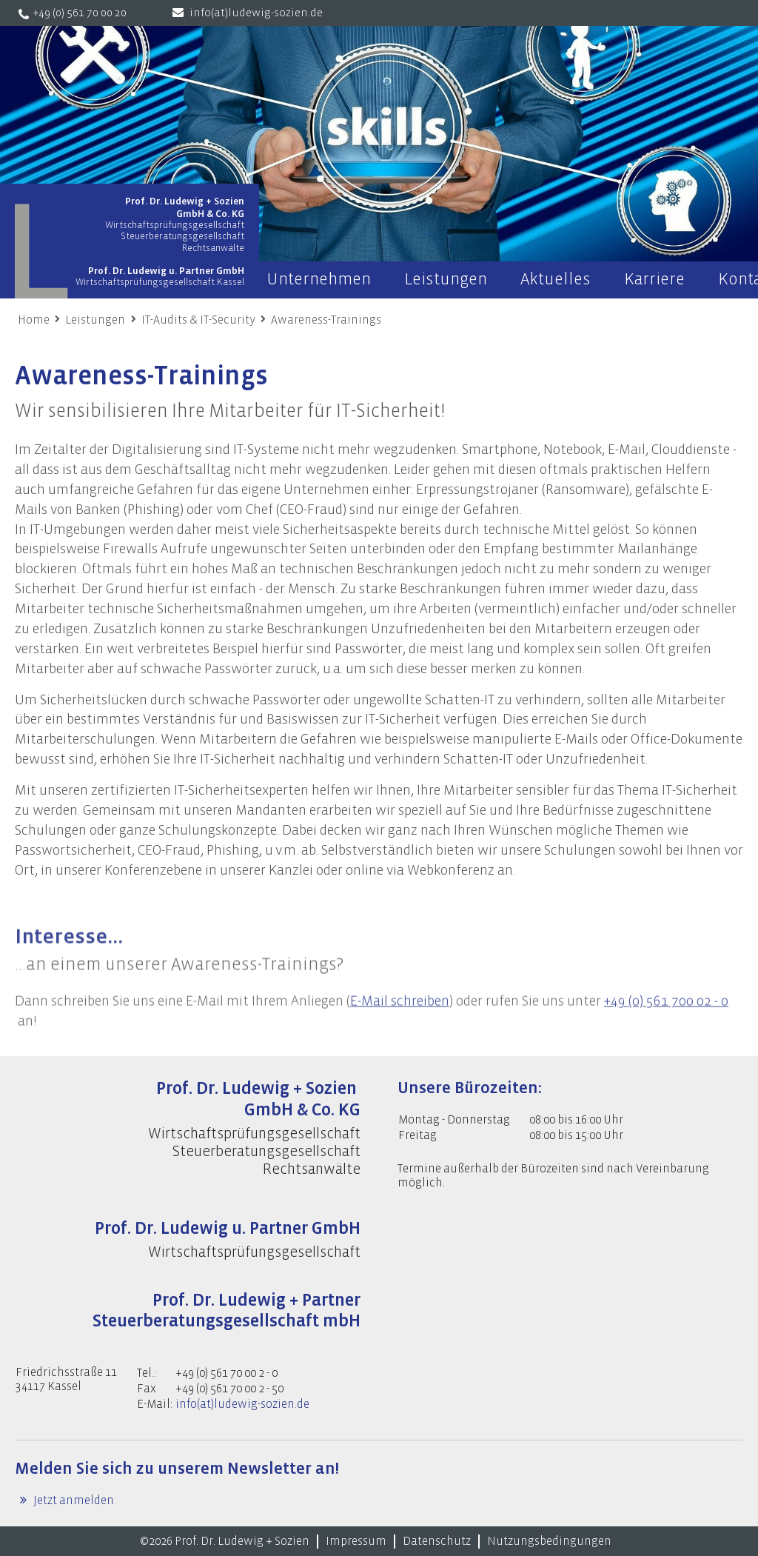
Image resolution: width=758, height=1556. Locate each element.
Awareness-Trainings (326, 320)
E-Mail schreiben (399, 1017)
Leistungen (95, 320)
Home (34, 320)
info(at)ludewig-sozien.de (256, 13)
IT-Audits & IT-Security (198, 320)
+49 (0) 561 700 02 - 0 (666, 1017)
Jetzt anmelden (72, 1500)
